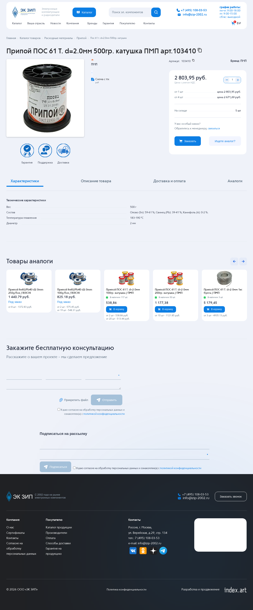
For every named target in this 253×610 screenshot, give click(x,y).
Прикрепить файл (73, 400)
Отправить (109, 400)
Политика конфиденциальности (126, 589)
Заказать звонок (231, 496)
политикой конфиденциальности (104, 414)
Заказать (187, 140)
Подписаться (55, 466)
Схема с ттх (102, 91)
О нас (10, 527)
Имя (12, 375)
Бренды (92, 23)
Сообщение (17, 384)
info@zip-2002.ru (195, 14)
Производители (56, 532)
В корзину (116, 309)
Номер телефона (99, 375)
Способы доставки (58, 543)
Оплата (50, 537)
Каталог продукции (59, 527)
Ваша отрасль (36, 23)
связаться (214, 128)
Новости (55, 23)
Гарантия (108, 23)
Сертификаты (15, 532)
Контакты (149, 23)
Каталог (17, 23)
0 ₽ (239, 23)
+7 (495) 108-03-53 (194, 10)
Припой (98, 83)
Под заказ (20, 304)
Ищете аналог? (225, 140)
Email (52, 375)
